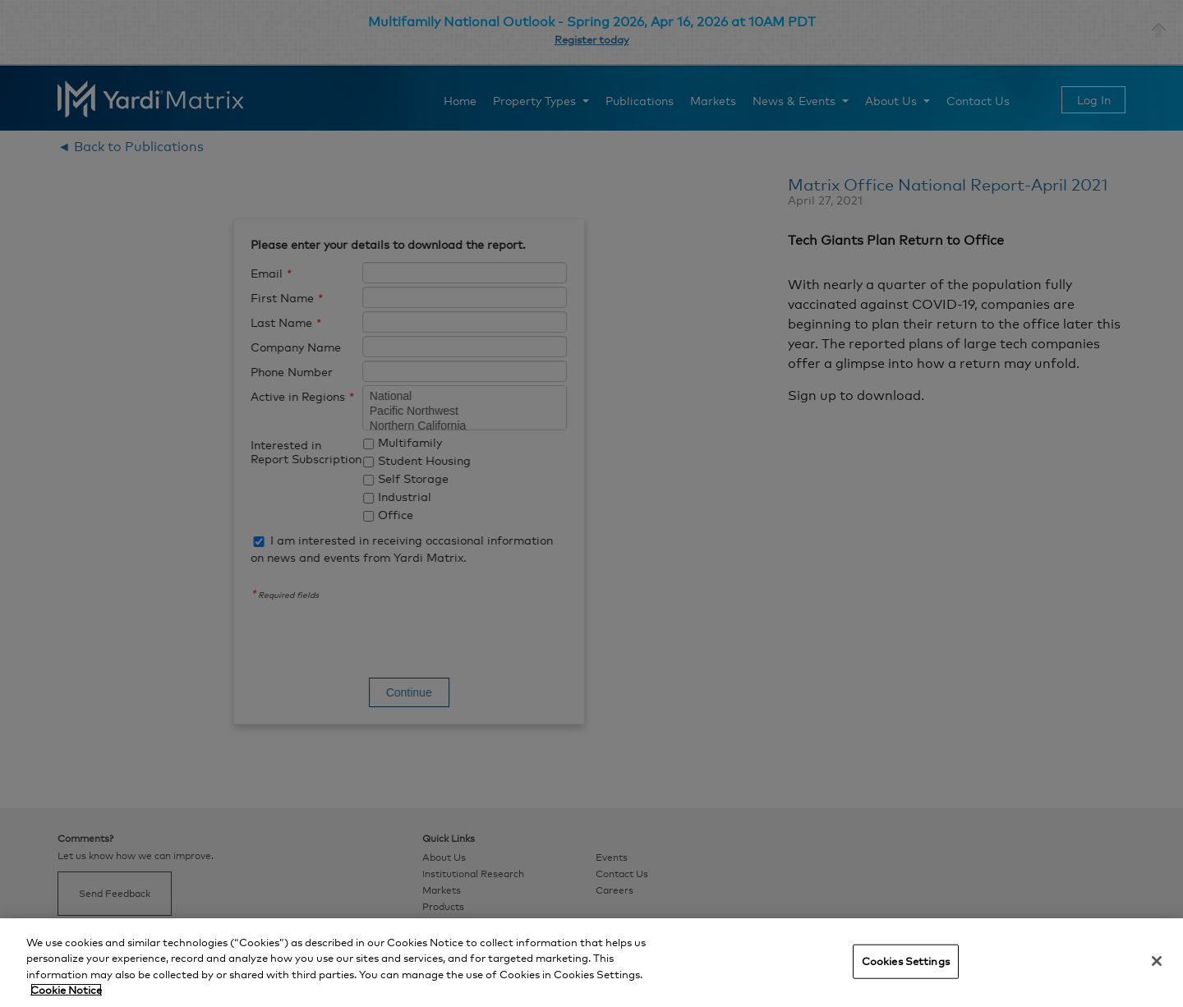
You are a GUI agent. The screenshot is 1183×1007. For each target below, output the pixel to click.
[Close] (1157, 961)
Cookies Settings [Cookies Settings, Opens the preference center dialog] (906, 961)
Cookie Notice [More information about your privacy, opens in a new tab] (66, 989)
